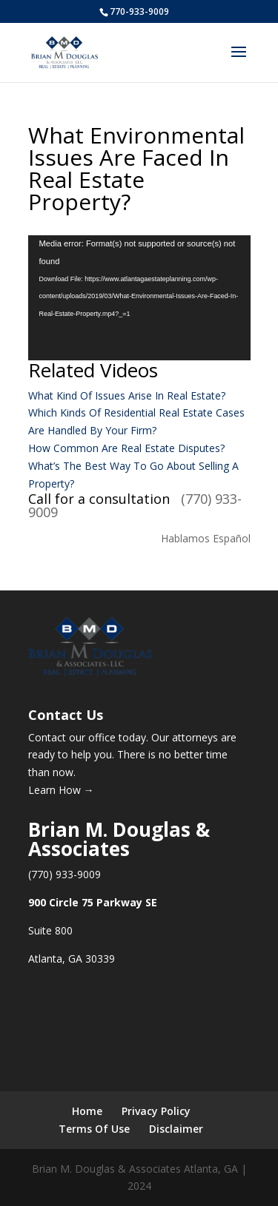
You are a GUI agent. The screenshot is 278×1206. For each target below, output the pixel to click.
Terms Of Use (94, 1129)
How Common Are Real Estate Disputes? (126, 448)
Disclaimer (176, 1129)
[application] (139, 297)
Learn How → (61, 790)
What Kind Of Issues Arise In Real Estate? (126, 395)
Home (87, 1111)
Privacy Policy (156, 1111)
